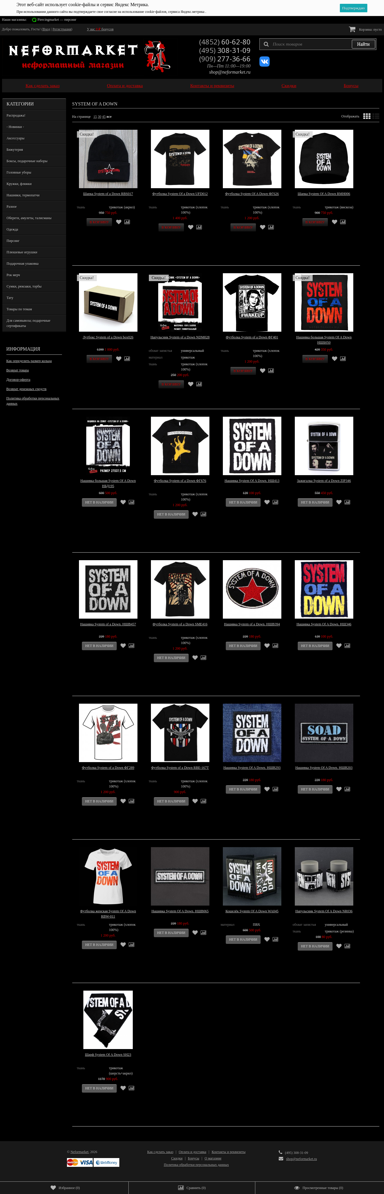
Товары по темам (19, 309)
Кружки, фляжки (19, 184)
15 (95, 117)
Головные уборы (19, 172)
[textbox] (317, 44)
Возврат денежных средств (26, 389)
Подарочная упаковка (23, 264)
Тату (10, 298)
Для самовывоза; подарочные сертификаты (29, 323)
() (65, 1187)
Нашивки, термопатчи (23, 195)
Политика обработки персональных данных (32, 401)
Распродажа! (16, 115)
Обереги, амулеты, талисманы (29, 218)
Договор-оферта (18, 380)
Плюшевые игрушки (22, 252)
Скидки (289, 85)
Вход (46, 29)
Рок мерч (13, 275)
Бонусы (351, 85)
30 (99, 117)
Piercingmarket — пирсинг (56, 20)
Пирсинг (13, 241)
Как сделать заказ (43, 85)
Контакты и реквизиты (212, 85)
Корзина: (365, 29)
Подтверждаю (353, 8)
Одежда (12, 229)
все (108, 117)
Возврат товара (17, 370)
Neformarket (79, 1152)
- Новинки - (15, 127)
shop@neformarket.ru (229, 72)
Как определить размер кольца (29, 361)
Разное (12, 207)
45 (104, 117)
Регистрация (62, 29)
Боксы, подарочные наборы (27, 161)
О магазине (213, 1158)
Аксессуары (16, 138)
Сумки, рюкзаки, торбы (24, 286)
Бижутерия (15, 150)
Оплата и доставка (125, 85)
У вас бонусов (100, 29)
